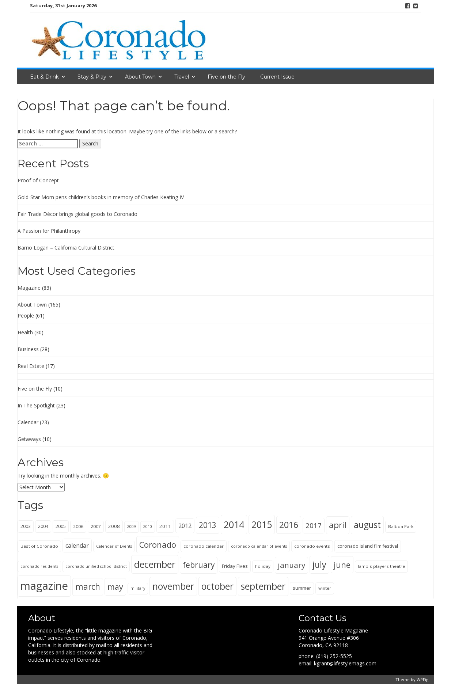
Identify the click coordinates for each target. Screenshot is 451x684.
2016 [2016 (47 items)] (288, 525)
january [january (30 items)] (291, 565)
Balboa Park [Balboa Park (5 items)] (400, 526)
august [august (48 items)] (367, 525)
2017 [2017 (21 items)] (314, 525)
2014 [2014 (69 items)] (234, 524)
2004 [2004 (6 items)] (43, 526)
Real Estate (31, 365)
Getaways (29, 439)
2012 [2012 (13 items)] (185, 525)
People (26, 315)
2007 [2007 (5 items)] (96, 526)
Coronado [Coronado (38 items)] (157, 544)
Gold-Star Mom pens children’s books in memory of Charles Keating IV (101, 197)
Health (25, 332)
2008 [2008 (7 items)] (114, 526)
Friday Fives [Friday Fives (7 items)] (235, 566)
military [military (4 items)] (137, 588)
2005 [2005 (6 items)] (61, 526)
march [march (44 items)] (87, 586)
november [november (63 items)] (173, 586)
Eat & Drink (44, 76)
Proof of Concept (38, 180)
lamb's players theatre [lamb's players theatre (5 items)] (381, 566)
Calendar (28, 422)
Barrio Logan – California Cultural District (66, 247)
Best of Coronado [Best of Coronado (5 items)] (39, 546)
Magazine (29, 287)
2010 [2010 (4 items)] (147, 526)
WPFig (422, 679)
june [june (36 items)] (342, 564)
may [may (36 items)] (115, 586)
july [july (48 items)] (319, 564)
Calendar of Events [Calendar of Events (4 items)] (114, 546)
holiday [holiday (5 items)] (262, 566)
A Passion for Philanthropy (49, 230)
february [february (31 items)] (199, 565)
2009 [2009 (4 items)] (131, 526)
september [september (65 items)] (263, 586)
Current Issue (277, 76)
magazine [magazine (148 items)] (44, 585)
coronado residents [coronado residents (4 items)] (39, 566)
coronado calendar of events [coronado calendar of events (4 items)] (259, 546)
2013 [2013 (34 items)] (207, 525)
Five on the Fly (226, 76)
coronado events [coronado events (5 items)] (312, 546)
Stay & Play (91, 76)
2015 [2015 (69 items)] (261, 524)
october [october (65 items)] (217, 586)
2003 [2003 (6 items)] (25, 526)
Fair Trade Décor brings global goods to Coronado (77, 213)
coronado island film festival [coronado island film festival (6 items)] (367, 546)
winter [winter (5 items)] (324, 588)
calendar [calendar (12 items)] (77, 546)
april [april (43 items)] (337, 525)
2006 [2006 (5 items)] (78, 526)
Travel (181, 76)
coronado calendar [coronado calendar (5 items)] (203, 546)
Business (28, 349)
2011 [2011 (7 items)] (165, 526)
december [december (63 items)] (154, 564)
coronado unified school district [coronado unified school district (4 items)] (96, 566)
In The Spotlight (36, 405)
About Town (140, 76)
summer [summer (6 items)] (302, 588)
